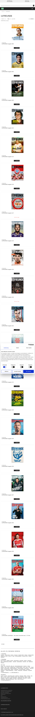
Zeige (8, 18)
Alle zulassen (28, 371)
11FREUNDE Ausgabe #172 (8, 382)
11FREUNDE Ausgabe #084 (8, 71)
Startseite (3, 11)
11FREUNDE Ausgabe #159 (8, 297)
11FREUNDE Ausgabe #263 (8, 579)
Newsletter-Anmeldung (6, 693)
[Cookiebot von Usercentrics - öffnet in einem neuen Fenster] (29, 345)
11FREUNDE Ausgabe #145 (8, 269)
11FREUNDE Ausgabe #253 (8, 522)
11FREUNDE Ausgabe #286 (8, 607)
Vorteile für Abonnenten (6, 691)
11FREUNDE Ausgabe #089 (8, 100)
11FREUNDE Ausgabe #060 (8, 43)
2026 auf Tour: (27, 0)
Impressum (3, 694)
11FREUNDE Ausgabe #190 (8, 438)
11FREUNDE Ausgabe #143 (8, 240)
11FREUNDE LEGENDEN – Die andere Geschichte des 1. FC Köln (16, 635)
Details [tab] (17, 347)
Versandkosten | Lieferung (6, 690)
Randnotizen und (9, 0)
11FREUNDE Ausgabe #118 (8, 184)
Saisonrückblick (27, 1)
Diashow (31, 18)
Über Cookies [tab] (29, 347)
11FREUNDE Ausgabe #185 (8, 410)
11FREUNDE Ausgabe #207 (8, 495)
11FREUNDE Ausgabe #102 (8, 128)
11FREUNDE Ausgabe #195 (8, 466)
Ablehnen (6, 371)
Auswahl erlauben (17, 371)
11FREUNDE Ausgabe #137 (8, 213)
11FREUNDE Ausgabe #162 (8, 325)
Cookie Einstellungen (5, 698)
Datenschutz (3, 696)
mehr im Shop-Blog (9, 1)
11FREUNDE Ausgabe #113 (8, 156)
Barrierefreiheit (4, 697)
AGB (1, 695)
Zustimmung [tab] (6, 347)
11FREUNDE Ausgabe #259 (8, 551)
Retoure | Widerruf (5, 692)
